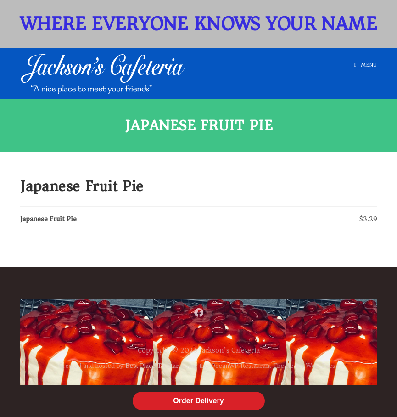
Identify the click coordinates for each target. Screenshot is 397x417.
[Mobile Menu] (365, 65)
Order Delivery (198, 401)
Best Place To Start (152, 366)
